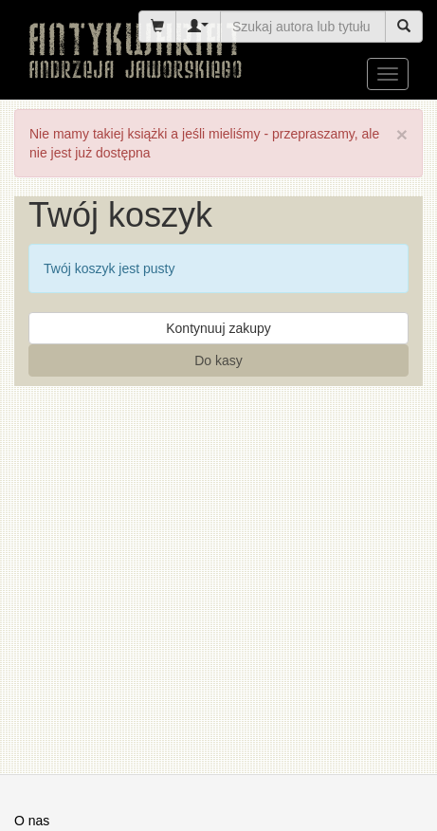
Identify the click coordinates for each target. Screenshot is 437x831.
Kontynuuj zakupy (218, 328)
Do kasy (218, 360)
